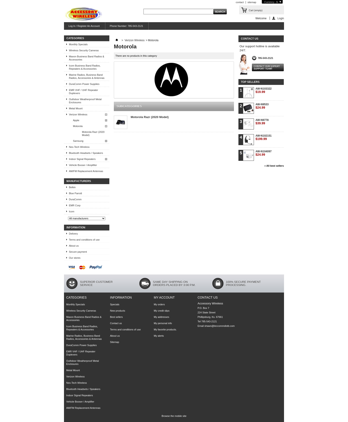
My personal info (163, 323)
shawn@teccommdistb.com (220, 326)
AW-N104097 (263, 153)
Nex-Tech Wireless (79, 147)
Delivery (73, 233)
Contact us (116, 323)
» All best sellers (274, 165)
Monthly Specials (78, 44)
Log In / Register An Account (84, 26)
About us (74, 245)
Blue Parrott (75, 193)
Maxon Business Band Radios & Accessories (86, 58)
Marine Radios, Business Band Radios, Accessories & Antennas (86, 76)
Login (281, 18)
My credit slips (162, 310)
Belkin (72, 187)
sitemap (252, 2)
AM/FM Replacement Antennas (86, 171)
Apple (76, 120)
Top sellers (250, 82)
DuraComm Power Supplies (84, 84)
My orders (159, 304)
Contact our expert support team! (267, 67)
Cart (255, 10)
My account (164, 297)
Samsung (78, 141)
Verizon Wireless (78, 114)
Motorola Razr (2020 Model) (93, 133)
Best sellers (116, 317)
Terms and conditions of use (84, 239)
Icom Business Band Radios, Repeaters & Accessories (85, 67)
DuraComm (75, 199)
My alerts (159, 335)
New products (117, 310)
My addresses (161, 317)
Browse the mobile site (174, 416)
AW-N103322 (263, 90)
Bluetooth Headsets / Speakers (86, 153)
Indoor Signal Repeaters (82, 159)
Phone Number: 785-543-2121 (126, 26)
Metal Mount (76, 108)
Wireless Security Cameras (84, 50)
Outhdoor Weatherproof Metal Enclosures (85, 101)
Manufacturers (78, 181)
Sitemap (114, 342)
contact (240, 2)
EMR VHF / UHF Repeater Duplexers (83, 92)
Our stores (74, 257)
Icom (71, 211)
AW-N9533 (262, 106)
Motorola (78, 126)
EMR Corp (74, 205)
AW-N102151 (263, 137)
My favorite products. (165, 329)
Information (75, 227)
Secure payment (78, 251)
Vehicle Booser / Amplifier (83, 165)
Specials (114, 304)
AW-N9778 (262, 121)
